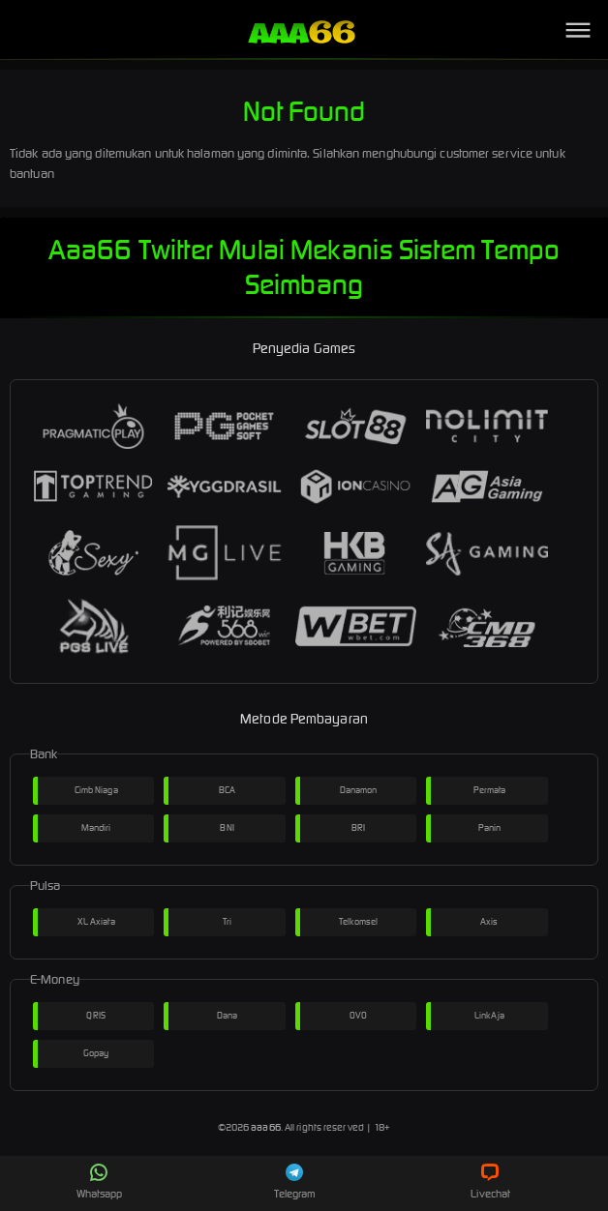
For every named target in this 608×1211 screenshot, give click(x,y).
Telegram (295, 1182)
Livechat (490, 1182)
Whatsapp (99, 1182)
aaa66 (266, 1127)
